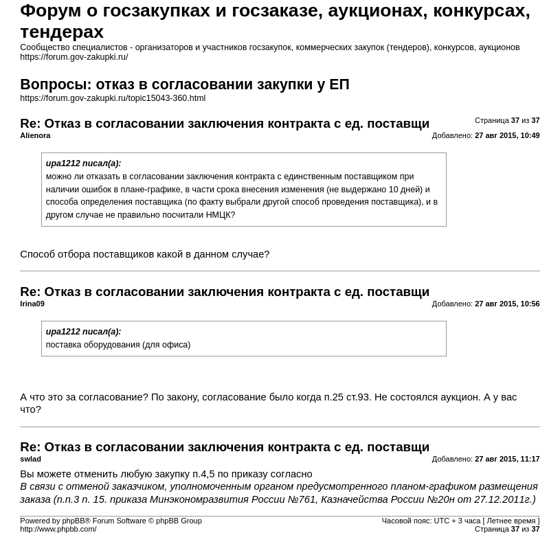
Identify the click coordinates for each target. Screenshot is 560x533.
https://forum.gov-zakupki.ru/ (74, 57)
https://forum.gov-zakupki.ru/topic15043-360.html (112, 98)
